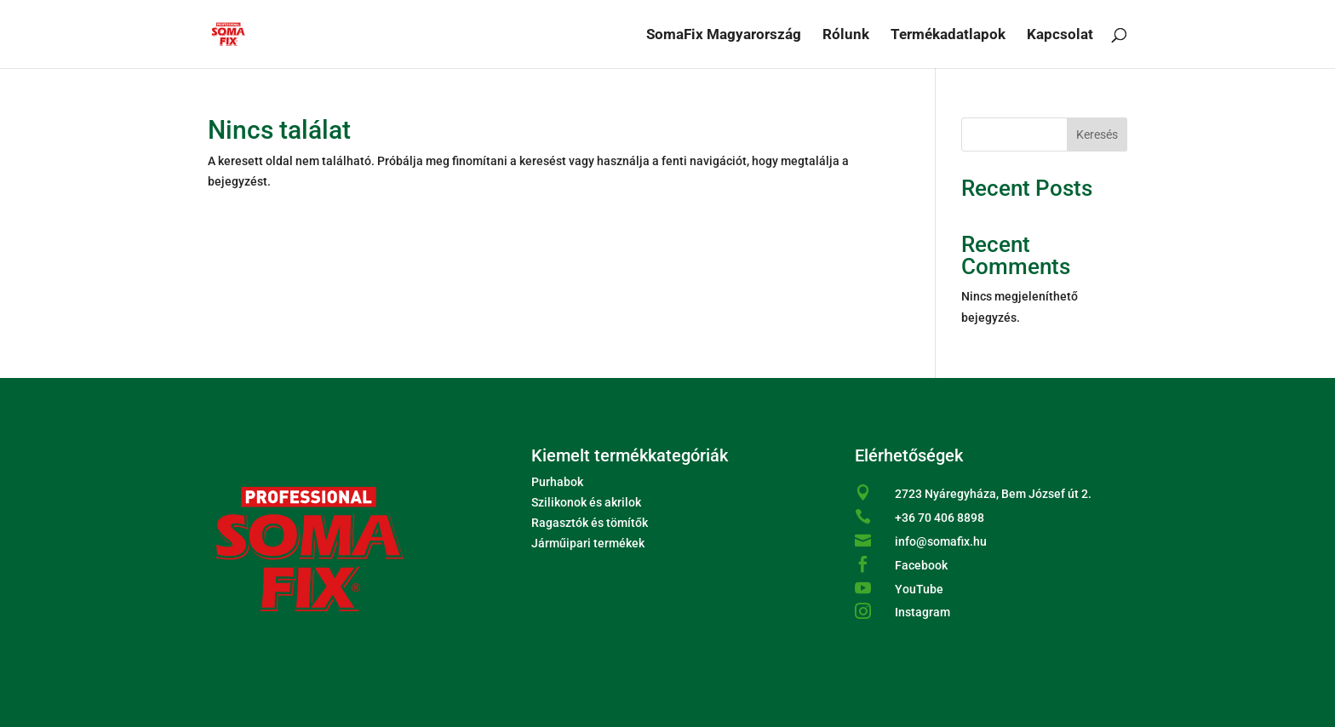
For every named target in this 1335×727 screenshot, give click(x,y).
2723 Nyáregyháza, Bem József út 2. (993, 494)
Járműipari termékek (588, 543)
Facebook (921, 565)
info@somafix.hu (941, 541)
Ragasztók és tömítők (589, 523)
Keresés (1097, 134)
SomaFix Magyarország (723, 35)
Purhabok (557, 482)
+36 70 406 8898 (939, 517)
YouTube (919, 589)
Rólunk (845, 35)
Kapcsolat (1060, 35)
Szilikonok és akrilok (586, 502)
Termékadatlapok (948, 35)
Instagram (922, 612)
